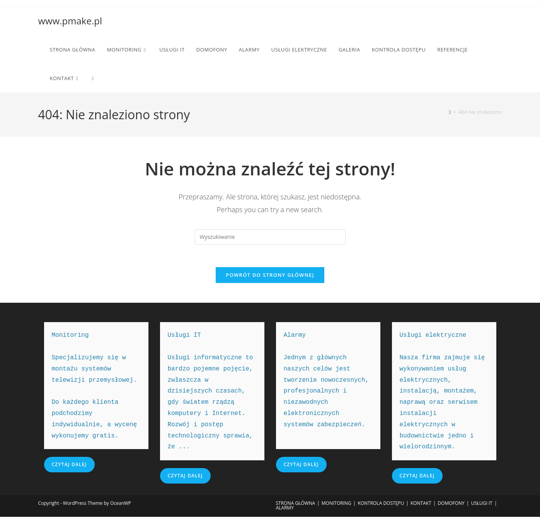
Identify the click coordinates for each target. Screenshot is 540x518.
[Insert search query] (270, 237)
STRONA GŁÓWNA (295, 504)
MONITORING (336, 504)
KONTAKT (421, 504)
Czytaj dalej (69, 465)
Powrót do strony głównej (270, 276)
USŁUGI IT (481, 504)
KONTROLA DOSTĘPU (381, 504)
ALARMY (285, 509)
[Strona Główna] (450, 111)
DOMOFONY (451, 504)
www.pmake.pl (70, 20)
